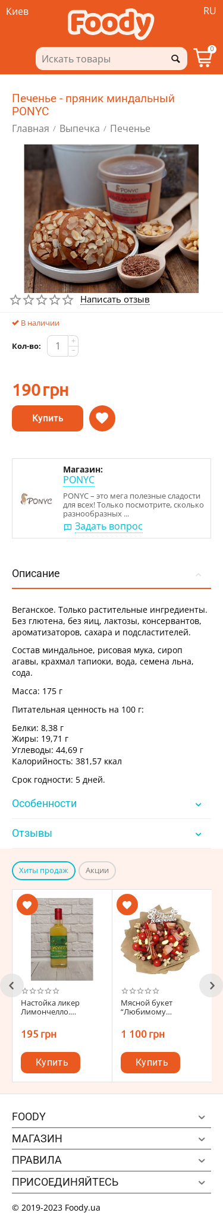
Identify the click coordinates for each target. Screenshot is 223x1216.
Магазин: (83, 469)
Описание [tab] (108, 573)
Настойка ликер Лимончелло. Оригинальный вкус (58, 1007)
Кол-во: (26, 346)
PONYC (79, 479)
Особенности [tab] (108, 803)
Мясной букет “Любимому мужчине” (146, 1007)
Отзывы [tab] (108, 833)
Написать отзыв (115, 299)
